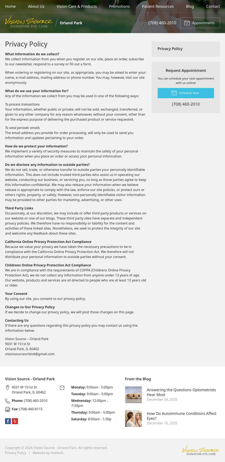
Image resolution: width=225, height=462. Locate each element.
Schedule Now (185, 92)
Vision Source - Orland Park (55, 447)
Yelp (15, 421)
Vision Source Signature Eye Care (201, 450)
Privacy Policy (170, 48)
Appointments (199, 23)
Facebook (8, 421)
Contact (213, 6)
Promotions (119, 6)
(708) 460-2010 (162, 23)
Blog (190, 6)
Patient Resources (158, 6)
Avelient (57, 452)
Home (10, 6)
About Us (36, 6)
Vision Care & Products (77, 6)
